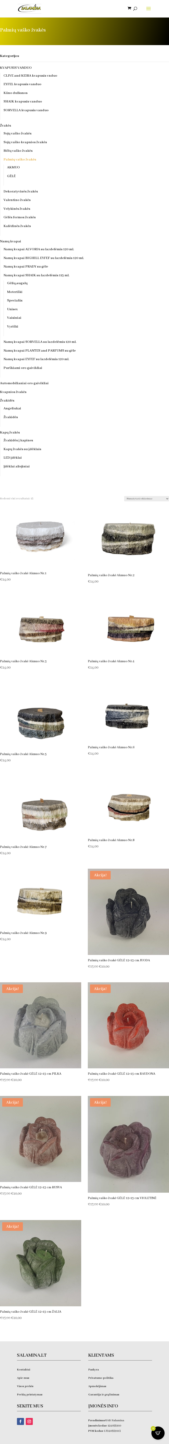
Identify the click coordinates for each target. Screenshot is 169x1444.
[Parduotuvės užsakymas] (146, 498)
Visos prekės (25, 1386)
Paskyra (93, 1370)
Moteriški (14, 292)
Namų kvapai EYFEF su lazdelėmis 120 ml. (36, 359)
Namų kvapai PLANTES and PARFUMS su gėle (40, 351)
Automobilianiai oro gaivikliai (24, 383)
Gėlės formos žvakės (20, 217)
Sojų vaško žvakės (17, 133)
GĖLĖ (11, 176)
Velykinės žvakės (17, 209)
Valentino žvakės (17, 200)
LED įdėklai (13, 458)
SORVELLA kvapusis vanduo (26, 110)
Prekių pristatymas (30, 1394)
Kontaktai (23, 1370)
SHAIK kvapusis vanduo (23, 101)
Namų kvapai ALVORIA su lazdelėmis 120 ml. (39, 249)
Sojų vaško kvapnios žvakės (25, 142)
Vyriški (12, 326)
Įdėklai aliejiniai (17, 466)
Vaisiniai (14, 318)
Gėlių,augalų (17, 283)
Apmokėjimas (97, 1386)
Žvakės (5, 125)
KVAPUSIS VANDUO (16, 68)
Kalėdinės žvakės (17, 226)
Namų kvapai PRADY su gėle (26, 266)
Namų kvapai (10, 241)
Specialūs (14, 300)
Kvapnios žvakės (13, 392)
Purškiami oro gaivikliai (23, 368)
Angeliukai (12, 408)
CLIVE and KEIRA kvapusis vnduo (30, 76)
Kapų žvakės (10, 432)
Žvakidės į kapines (18, 440)
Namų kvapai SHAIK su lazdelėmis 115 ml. (36, 275)
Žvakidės (7, 400)
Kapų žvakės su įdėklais (22, 449)
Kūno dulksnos (16, 93)
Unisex (12, 309)
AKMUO (13, 167)
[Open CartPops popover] (158, 1433)
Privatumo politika (100, 1378)
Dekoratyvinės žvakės (21, 191)
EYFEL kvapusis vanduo (22, 84)
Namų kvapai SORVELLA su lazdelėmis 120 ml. (40, 342)
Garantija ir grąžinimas (103, 1394)
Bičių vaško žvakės (18, 151)
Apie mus (23, 1378)
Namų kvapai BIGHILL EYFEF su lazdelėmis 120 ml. (44, 258)
